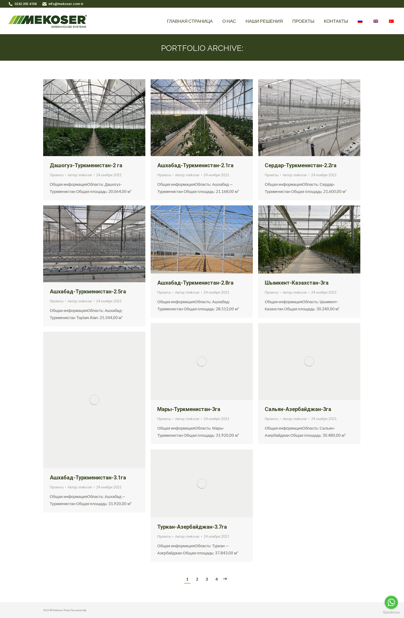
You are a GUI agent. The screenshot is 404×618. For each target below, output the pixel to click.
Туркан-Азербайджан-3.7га (192, 527)
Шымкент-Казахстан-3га (297, 283)
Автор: (80, 175)
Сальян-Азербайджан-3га (298, 409)
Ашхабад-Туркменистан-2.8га (195, 283)
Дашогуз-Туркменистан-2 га (86, 165)
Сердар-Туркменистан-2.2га (300, 165)
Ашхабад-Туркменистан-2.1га (195, 165)
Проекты (57, 175)
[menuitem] (190, 20)
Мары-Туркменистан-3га (188, 409)
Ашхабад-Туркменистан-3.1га (88, 477)
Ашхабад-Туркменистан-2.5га (88, 291)
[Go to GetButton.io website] (391, 612)
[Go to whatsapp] (391, 602)
